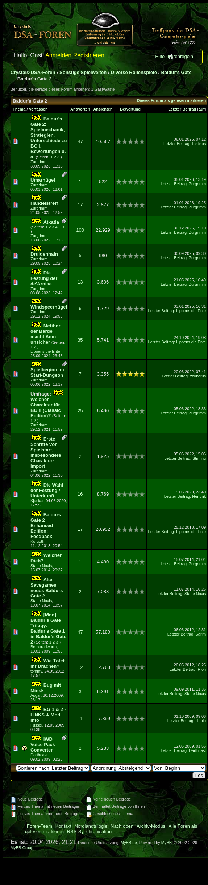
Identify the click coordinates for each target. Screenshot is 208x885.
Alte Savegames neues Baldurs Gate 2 (46, 588)
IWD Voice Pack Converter (42, 744)
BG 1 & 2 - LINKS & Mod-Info (48, 715)
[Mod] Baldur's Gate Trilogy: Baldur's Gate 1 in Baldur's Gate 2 (48, 628)
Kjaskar (36, 501)
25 (80, 410)
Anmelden (58, 55)
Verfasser (38, 109)
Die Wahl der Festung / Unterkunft (46, 490)
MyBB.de (129, 842)
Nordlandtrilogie (90, 826)
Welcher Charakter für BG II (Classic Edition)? (45, 407)
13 (80, 282)
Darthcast (38, 755)
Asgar (35, 695)
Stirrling (199, 458)
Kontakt (63, 826)
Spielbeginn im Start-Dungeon (47, 372)
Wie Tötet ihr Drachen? (47, 663)
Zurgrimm (38, 162)
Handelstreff (44, 203)
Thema (19, 109)
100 (80, 230)
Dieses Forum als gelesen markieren (171, 100)
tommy (36, 671)
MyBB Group (22, 847)
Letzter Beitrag (182, 109)
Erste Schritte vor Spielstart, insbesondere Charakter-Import (45, 452)
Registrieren (88, 55)
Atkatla (51, 222)
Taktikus (198, 143)
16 (80, 494)
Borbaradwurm (43, 647)
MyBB (166, 842)
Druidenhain (44, 254)
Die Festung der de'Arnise (43, 278)
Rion (202, 669)
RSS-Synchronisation (89, 831)
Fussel (36, 725)
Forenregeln (180, 56)
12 (80, 667)
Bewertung (130, 109)
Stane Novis (41, 565)
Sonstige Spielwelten (83, 72)
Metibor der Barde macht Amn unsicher (45, 334)
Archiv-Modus (151, 826)
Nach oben (122, 826)
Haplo (200, 721)
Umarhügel (42, 180)
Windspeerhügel (48, 307)
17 (80, 204)
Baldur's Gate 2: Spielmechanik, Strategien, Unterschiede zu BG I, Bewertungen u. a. (48, 138)
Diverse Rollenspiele (134, 72)
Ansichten (102, 109)
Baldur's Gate (176, 72)
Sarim (200, 634)
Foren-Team (39, 826)
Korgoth (37, 541)
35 (80, 340)
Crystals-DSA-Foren (33, 72)
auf (202, 109)
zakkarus (198, 376)
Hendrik (199, 496)
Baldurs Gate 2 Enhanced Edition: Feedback (45, 525)
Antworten (80, 109)
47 (80, 141)
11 (80, 718)
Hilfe (160, 56)
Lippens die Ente (191, 311)
